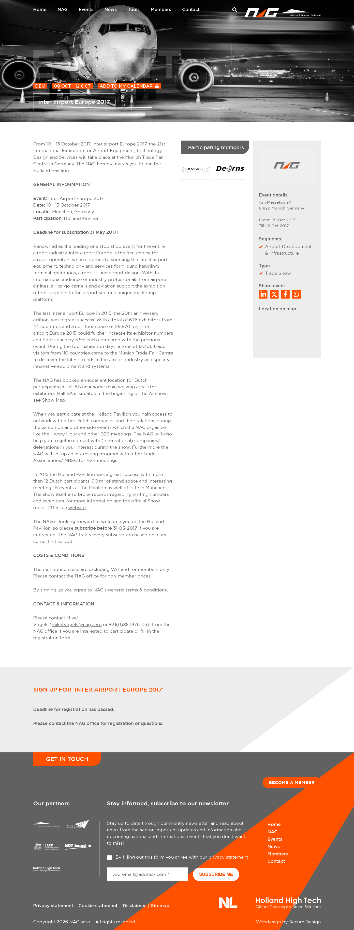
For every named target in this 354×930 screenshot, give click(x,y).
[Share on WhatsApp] (296, 294)
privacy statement (228, 857)
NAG (63, 9)
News (110, 9)
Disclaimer (134, 905)
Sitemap (160, 905)
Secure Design (305, 921)
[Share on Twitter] (274, 294)
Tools (134, 9)
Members (161, 9)
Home (39, 9)
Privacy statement (53, 905)
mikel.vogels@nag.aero (77, 624)
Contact (191, 9)
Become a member (292, 782)
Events (86, 9)
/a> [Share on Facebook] (285, 294)
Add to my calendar (126, 85)
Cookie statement (98, 905)
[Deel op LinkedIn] (263, 294)
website (77, 507)
